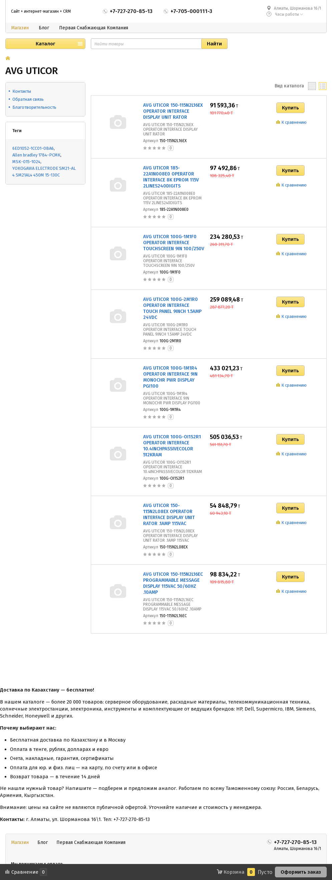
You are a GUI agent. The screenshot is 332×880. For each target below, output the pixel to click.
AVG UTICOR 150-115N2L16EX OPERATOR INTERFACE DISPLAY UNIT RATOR (173, 111)
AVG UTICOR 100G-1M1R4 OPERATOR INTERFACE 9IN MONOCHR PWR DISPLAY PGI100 (170, 377)
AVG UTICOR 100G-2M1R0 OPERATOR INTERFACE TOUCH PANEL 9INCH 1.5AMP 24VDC (172, 308)
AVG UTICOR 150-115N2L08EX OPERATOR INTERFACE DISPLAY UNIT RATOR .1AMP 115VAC (169, 514)
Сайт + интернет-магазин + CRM (41, 11)
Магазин (20, 28)
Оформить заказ (301, 872)
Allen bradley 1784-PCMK (36, 154)
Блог (44, 28)
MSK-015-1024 (26, 161)
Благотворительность (34, 107)
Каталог (45, 44)
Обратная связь (28, 99)
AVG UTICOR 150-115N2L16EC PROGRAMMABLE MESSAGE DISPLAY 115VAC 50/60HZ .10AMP (173, 583)
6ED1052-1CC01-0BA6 (33, 148)
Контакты (21, 91)
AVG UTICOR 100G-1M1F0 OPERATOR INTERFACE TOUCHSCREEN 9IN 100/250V (173, 243)
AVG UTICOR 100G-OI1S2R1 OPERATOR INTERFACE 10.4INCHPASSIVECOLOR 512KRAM (172, 446)
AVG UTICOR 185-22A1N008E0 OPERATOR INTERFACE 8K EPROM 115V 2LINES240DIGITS (171, 177)
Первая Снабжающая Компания (93, 28)
